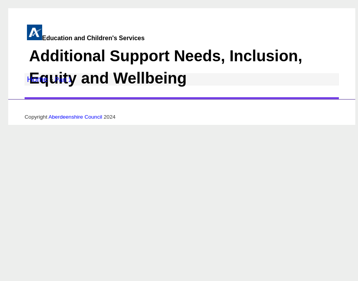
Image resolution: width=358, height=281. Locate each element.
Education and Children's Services (177, 63)
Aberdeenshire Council (75, 117)
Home (37, 79)
